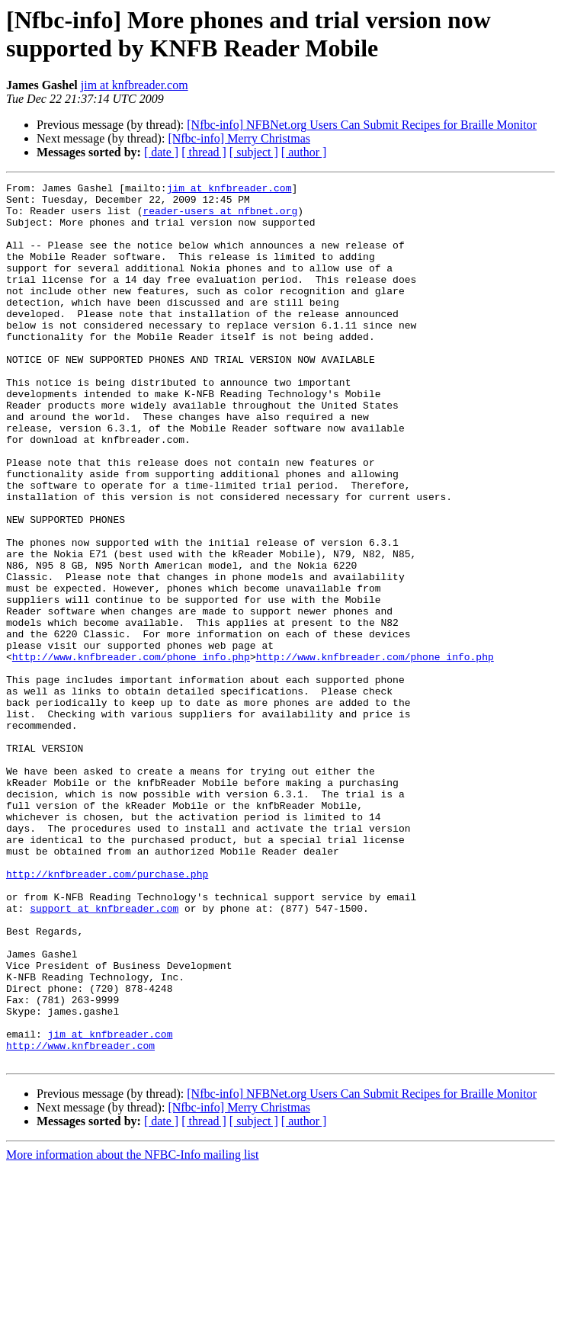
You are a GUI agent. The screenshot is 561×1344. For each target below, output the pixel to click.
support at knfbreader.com (104, 1054)
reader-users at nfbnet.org (220, 217)
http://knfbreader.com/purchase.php (107, 1013)
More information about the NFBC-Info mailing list (132, 1330)
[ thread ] (203, 152)
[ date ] (161, 152)
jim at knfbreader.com (134, 85)
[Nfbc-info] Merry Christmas (239, 138)
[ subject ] (253, 152)
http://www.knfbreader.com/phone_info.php (131, 752)
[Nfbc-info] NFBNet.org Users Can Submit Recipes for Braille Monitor (362, 124)
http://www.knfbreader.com (80, 1219)
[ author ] (304, 152)
